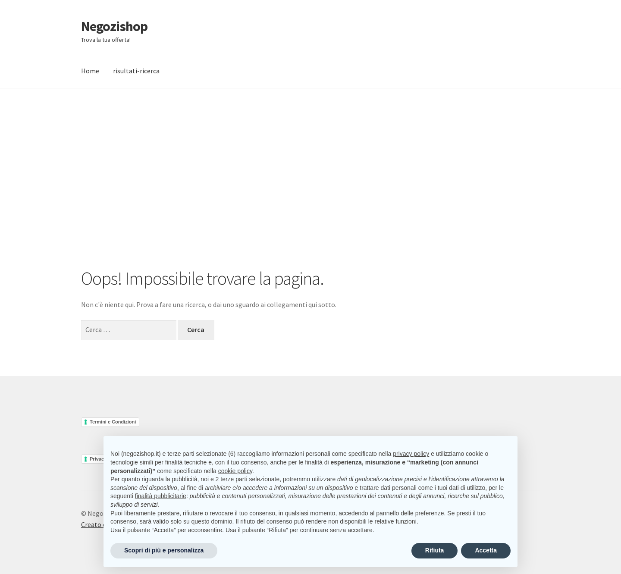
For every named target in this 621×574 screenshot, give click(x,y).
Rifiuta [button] (434, 550)
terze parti (233, 479)
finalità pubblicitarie (160, 495)
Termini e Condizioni (113, 421)
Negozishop (114, 26)
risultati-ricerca (136, 70)
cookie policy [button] (235, 470)
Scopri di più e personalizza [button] (164, 550)
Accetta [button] (486, 550)
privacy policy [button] (411, 453)
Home (90, 70)
